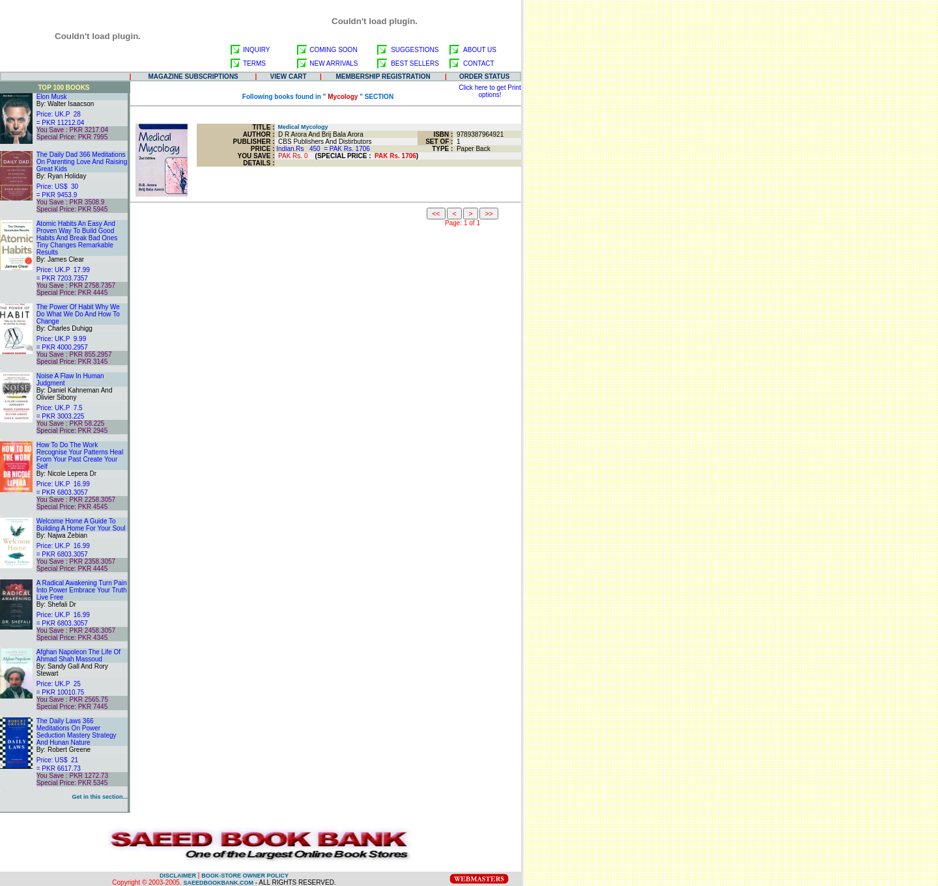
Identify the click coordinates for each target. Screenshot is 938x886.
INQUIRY (256, 49)
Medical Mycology (301, 127)
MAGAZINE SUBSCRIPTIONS (193, 76)
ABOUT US (479, 49)
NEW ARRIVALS (333, 63)
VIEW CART (288, 76)
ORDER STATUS (484, 76)
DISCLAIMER (178, 875)
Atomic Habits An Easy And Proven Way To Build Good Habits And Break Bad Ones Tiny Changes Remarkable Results (77, 238)
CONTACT (478, 63)
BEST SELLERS (415, 63)
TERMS (254, 63)
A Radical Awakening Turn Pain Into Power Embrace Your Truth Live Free (81, 590)
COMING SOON (333, 49)
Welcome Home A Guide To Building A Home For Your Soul (81, 525)
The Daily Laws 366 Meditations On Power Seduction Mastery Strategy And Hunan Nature (76, 731)
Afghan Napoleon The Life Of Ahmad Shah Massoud (78, 655)
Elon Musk (51, 96)
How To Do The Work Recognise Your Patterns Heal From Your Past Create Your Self (79, 455)
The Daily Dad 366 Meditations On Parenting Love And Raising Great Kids (82, 162)
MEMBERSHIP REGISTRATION (383, 76)
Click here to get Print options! (490, 91)
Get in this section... (100, 797)
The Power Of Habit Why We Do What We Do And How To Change (78, 314)
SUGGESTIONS (414, 49)
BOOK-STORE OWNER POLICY (245, 875)
